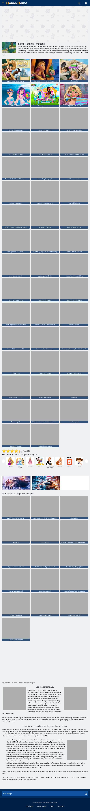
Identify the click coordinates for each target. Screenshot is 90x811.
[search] (85, 793)
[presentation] (3, 461)
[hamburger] (3, 3)
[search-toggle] (78, 3)
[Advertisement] (23, 23)
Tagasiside (60, 806)
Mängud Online (41, 806)
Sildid (51, 806)
